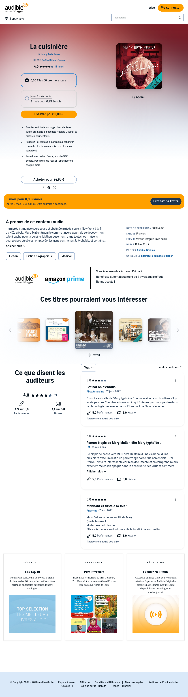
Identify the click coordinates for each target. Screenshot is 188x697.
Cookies (65, 686)
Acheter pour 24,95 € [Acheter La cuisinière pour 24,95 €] (48, 179)
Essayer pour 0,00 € (48, 114)
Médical (66, 256)
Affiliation (85, 682)
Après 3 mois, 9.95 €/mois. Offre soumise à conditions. (37, 201)
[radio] (49, 80)
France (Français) (121, 686)
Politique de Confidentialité (163, 682)
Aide (152, 8)
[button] (43, 187)
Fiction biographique (39, 256)
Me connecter (171, 8)
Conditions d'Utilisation (107, 682)
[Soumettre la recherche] (180, 17)
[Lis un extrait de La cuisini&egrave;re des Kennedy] (94, 355)
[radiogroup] (49, 90)
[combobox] (147, 17)
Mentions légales (134, 682)
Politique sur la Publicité (93, 686)
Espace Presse (66, 682)
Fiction (13, 256)
